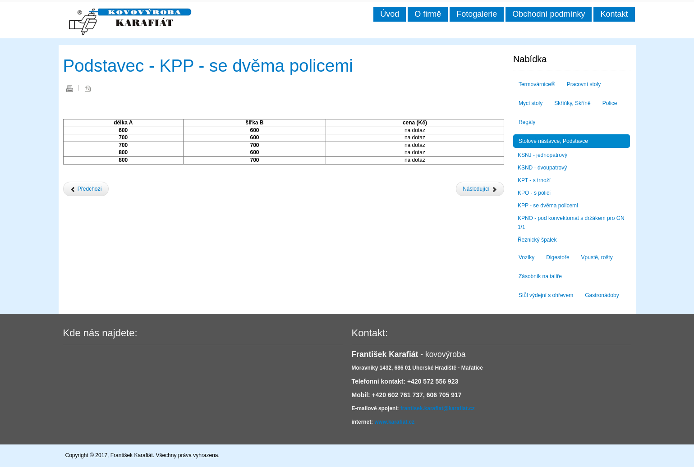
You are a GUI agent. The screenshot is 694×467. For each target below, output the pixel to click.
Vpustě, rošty (597, 257)
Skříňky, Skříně (572, 103)
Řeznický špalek (537, 240)
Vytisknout (69, 88)
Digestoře (557, 257)
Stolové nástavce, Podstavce (553, 141)
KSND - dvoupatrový (542, 168)
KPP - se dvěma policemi (548, 205)
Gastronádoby (602, 295)
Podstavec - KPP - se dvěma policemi (208, 65)
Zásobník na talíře (540, 276)
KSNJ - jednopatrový (542, 155)
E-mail (87, 88)
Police (609, 103)
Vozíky (526, 257)
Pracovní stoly (584, 84)
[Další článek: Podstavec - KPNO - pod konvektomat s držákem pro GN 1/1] (480, 189)
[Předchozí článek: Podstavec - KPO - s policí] (86, 189)
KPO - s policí (534, 193)
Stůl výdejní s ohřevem (546, 295)
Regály (527, 122)
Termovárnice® (537, 84)
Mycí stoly (530, 103)
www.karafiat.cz (394, 422)
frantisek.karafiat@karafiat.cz (437, 408)
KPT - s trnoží (534, 180)
